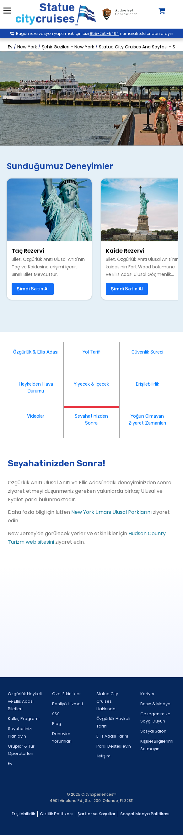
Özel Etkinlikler (66, 694)
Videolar (35, 416)
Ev (10, 763)
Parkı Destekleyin (113, 746)
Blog (56, 724)
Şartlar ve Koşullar (97, 814)
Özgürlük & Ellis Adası (35, 352)
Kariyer (147, 694)
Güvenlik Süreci (147, 352)
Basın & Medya (155, 704)
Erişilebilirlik (147, 384)
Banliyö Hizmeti (67, 704)
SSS (56, 714)
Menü (7, 10)
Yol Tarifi (91, 352)
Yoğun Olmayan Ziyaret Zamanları (147, 419)
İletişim (103, 756)
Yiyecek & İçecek (91, 384)
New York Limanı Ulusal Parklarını (111, 512)
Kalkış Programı (24, 719)
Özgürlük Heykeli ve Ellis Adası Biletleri (25, 701)
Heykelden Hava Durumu (36, 387)
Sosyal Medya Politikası (145, 814)
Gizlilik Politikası (56, 814)
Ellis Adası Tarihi (112, 736)
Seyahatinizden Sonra (91, 419)
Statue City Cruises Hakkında (107, 701)
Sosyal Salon (153, 731)
